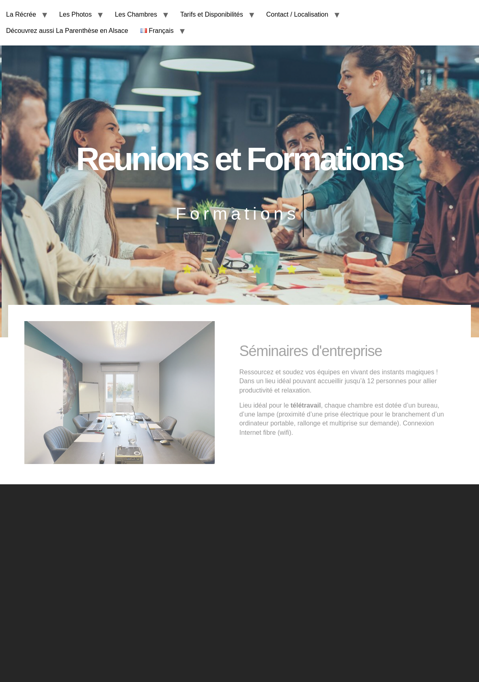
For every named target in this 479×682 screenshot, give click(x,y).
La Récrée (21, 14)
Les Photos (75, 14)
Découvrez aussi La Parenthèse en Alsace (67, 30)
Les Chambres (136, 14)
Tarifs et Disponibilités (211, 14)
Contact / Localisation (297, 14)
